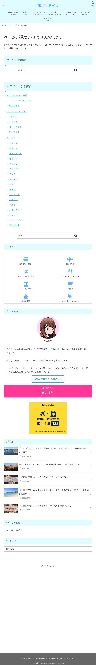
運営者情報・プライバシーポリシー (49, 658)
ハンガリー (14, 194)
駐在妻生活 (14, 132)
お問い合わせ (70, 658)
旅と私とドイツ (43, 663)
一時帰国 (13, 122)
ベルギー (13, 205)
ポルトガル (14, 210)
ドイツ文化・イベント (17, 111)
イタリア (13, 148)
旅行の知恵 (14, 225)
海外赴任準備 (15, 127)
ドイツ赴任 (12, 117)
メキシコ (13, 215)
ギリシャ (13, 164)
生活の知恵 (14, 105)
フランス (13, 200)
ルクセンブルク (16, 220)
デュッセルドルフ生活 (17, 95)
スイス (12, 174)
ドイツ (12, 189)
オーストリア (15, 153)
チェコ (12, 184)
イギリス (13, 143)
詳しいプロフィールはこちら (48, 379)
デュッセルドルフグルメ (20, 100)
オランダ (13, 159)
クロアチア (14, 169)
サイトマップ (27, 658)
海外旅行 (11, 138)
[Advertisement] (48, 605)
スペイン (13, 179)
